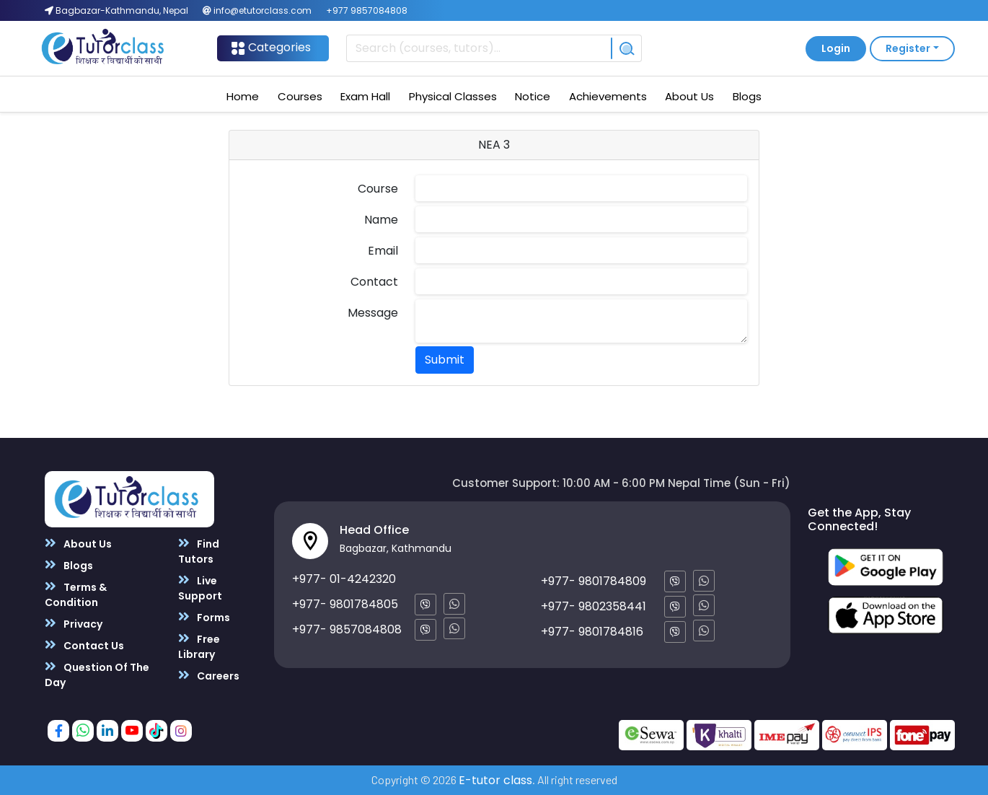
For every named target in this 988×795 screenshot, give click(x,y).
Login (835, 48)
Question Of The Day (97, 674)
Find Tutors (198, 551)
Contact (374, 281)
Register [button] (908, 48)
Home (242, 96)
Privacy (73, 623)
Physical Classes (453, 96)
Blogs (747, 96)
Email (383, 250)
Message (373, 312)
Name (381, 219)
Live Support (200, 588)
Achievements (608, 96)
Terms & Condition (76, 594)
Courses (300, 96)
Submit (444, 359)
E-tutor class (495, 780)
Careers (208, 675)
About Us (689, 96)
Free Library (199, 646)
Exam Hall (365, 96)
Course (378, 188)
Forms (204, 617)
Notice (532, 96)
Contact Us (84, 645)
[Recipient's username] (479, 48)
